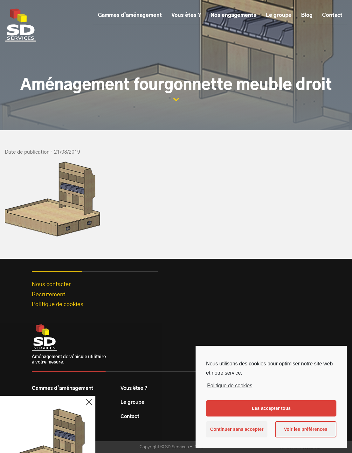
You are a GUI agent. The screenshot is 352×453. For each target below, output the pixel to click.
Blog (307, 15)
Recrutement (48, 294)
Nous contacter (51, 284)
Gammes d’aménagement (130, 15)
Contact (332, 15)
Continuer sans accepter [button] (237, 429)
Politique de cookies (229, 385)
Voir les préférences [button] (306, 429)
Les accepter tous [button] (271, 408)
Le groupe (279, 15)
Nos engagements (233, 15)
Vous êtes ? (186, 15)
